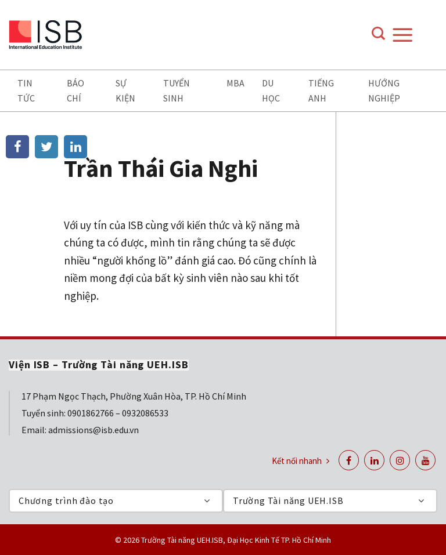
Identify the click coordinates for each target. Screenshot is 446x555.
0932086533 (145, 413)
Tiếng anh (321, 90)
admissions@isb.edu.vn (93, 430)
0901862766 (90, 413)
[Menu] (414, 35)
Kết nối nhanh (300, 460)
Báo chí (75, 90)
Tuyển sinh (176, 90)
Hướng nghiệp (384, 90)
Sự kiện (125, 90)
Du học (271, 90)
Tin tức (26, 90)
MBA (235, 83)
